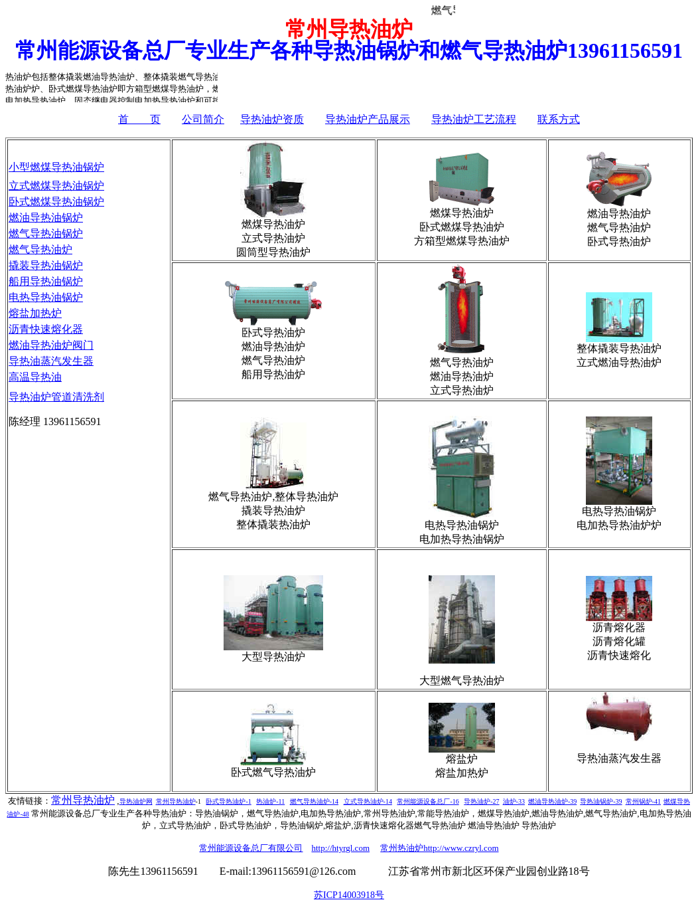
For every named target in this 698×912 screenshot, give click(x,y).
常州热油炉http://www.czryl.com (439, 848)
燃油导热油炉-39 (552, 801)
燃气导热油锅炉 (46, 233)
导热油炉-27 (481, 801)
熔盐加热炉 (35, 313)
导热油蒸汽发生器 (51, 361)
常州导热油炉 (83, 800)
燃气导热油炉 (40, 249)
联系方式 (558, 119)
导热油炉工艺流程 (473, 119)
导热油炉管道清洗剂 (56, 397)
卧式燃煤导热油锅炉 (56, 201)
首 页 (139, 119)
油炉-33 (514, 801)
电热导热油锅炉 (46, 297)
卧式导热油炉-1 (228, 801)
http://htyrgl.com (340, 848)
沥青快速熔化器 (46, 329)
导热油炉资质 (272, 119)
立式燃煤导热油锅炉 (56, 185)
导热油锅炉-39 (601, 801)
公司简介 (203, 119)
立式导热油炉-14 (368, 801)
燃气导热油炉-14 (314, 801)
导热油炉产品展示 (367, 119)
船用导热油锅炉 (46, 281)
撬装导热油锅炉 (46, 265)
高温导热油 (35, 377)
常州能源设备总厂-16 (427, 801)
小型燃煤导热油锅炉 (56, 167)
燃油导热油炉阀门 (51, 345)
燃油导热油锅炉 (46, 217)
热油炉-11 (270, 801)
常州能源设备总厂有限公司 (251, 848)
